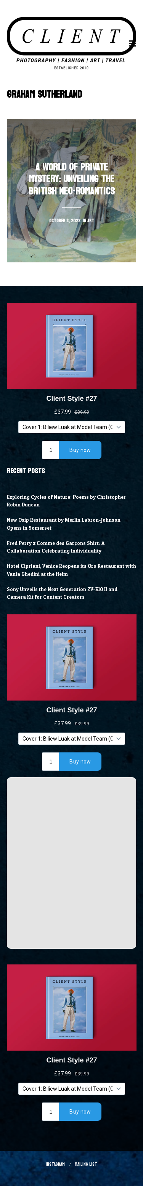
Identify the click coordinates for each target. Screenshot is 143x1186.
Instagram (55, 1164)
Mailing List (86, 1164)
